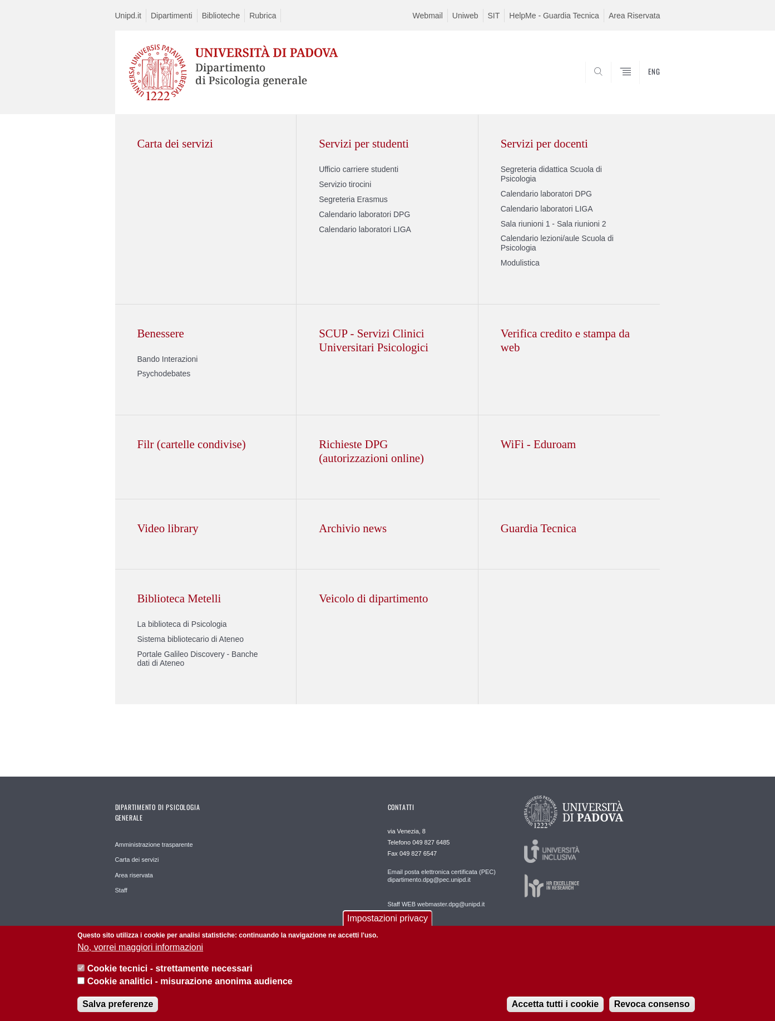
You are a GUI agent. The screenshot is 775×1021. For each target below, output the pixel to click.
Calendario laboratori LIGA (365, 229)
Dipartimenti (171, 15)
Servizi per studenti (364, 143)
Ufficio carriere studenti (358, 169)
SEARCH (640, 87)
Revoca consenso (652, 1009)
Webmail (428, 15)
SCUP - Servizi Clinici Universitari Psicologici (373, 340)
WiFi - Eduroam (538, 444)
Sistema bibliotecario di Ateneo (190, 639)
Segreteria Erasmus (353, 199)
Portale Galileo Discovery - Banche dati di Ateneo (197, 659)
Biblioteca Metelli (179, 598)
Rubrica (262, 15)
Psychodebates (164, 373)
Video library (168, 528)
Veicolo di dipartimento (373, 598)
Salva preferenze (117, 1009)
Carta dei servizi (175, 143)
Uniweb (465, 15)
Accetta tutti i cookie (555, 1009)
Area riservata (134, 875)
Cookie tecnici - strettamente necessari (170, 974)
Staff (121, 890)
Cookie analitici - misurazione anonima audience (190, 986)
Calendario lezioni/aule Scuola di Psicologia (557, 243)
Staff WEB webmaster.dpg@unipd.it (436, 904)
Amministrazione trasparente (154, 844)
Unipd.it (128, 15)
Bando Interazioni (167, 359)
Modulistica (520, 262)
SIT (494, 15)
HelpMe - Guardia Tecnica (554, 15)
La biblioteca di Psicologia (182, 624)
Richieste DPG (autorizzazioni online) (371, 451)
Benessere (160, 333)
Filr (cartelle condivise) (191, 444)
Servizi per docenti (544, 143)
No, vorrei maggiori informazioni (140, 953)
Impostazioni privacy (387, 924)
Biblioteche (221, 15)
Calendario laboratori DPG (364, 214)
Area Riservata (634, 15)
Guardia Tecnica (538, 528)
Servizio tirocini (345, 184)
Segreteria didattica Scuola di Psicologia (551, 174)
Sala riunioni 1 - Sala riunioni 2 (553, 223)
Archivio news (353, 528)
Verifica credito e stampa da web (565, 340)
